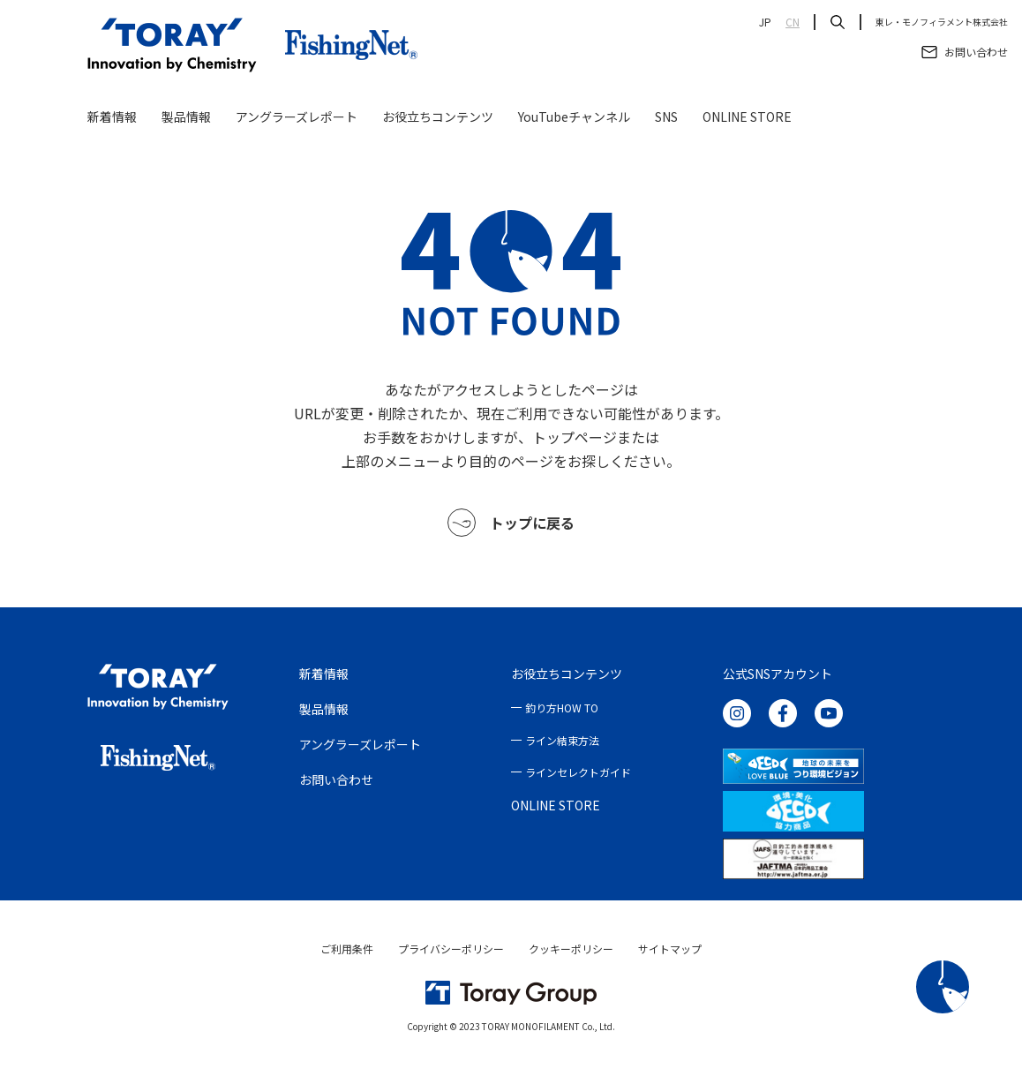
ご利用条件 (346, 948)
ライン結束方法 (562, 740)
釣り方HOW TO (561, 707)
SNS (666, 116)
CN (792, 22)
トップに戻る (511, 522)
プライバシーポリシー (451, 948)
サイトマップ (670, 948)
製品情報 (186, 116)
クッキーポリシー (571, 948)
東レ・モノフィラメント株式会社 (941, 22)
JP (765, 22)
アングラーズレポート (296, 116)
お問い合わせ (336, 779)
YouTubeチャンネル (574, 116)
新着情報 (112, 116)
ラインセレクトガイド (578, 771)
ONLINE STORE (747, 116)
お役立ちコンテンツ (437, 116)
